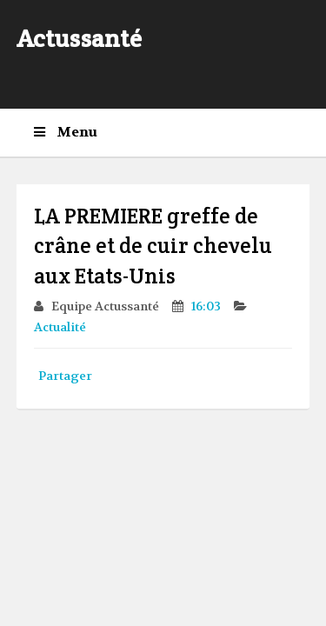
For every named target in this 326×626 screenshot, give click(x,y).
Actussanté (79, 38)
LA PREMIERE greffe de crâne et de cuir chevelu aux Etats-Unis (153, 246)
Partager (65, 375)
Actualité (61, 327)
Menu (65, 132)
